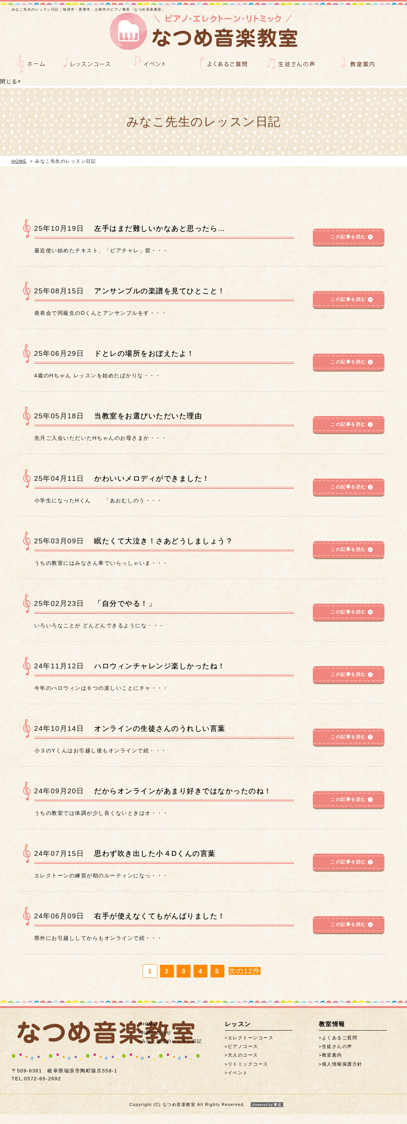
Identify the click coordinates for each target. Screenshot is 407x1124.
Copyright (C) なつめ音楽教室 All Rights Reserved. (203, 1114)
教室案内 (332, 1069)
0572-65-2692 (36, 1070)
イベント (238, 1086)
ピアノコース (243, 1060)
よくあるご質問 (340, 1051)
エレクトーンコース (251, 1051)
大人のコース (243, 1069)
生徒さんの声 (337, 1060)
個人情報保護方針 (342, 1078)
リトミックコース (248, 1078)
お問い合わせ (156, 1046)
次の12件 (245, 985)
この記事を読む (348, 251)
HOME (19, 175)
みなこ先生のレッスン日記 (171, 1055)
